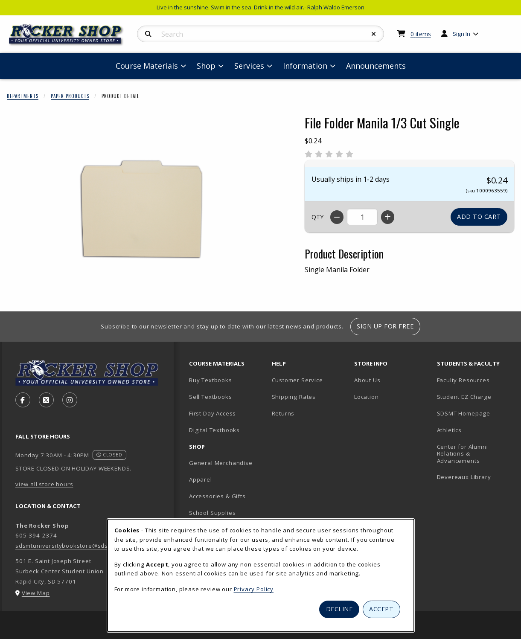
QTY (317, 217)
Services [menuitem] (249, 66)
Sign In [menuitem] (461, 34)
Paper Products (70, 96)
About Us (367, 380)
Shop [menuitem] (206, 66)
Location (366, 397)
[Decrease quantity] (336, 217)
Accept (381, 609)
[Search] (148, 34)
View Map (36, 593)
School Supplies (212, 513)
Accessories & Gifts (217, 496)
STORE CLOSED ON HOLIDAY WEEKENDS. (73, 468)
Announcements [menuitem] (376, 66)
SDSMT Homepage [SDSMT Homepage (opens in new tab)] (464, 413)
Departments (22, 96)
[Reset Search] (373, 34)
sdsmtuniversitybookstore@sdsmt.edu (71, 545)
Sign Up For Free (385, 326)
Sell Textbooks (210, 397)
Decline (339, 609)
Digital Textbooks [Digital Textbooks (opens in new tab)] (214, 430)
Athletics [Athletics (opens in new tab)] (449, 430)
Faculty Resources (463, 380)
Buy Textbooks (210, 380)
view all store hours (44, 484)
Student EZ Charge (464, 397)
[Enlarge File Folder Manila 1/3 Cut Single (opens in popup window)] (145, 208)
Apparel (200, 479)
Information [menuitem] (305, 66)
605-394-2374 (36, 535)
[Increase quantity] (387, 217)
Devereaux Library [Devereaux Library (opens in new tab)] (464, 477)
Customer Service (297, 380)
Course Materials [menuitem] (147, 66)
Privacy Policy (254, 589)
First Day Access (212, 413)
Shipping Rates (294, 397)
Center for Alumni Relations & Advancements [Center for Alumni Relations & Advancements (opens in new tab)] (462, 454)
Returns (283, 413)
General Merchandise (221, 463)
